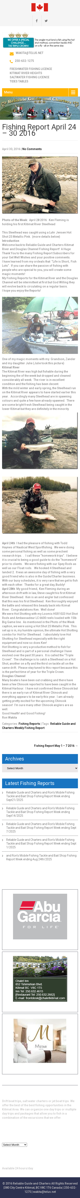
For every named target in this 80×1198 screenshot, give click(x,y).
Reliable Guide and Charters (32, 1183)
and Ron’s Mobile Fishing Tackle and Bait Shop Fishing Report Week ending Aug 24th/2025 (41, 857)
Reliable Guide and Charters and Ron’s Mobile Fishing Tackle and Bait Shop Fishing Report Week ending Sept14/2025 (40, 812)
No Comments (32, 149)
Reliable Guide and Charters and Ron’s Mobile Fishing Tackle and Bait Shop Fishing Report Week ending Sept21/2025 (40, 796)
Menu (8, 92)
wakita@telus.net (29, 53)
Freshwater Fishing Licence (31, 69)
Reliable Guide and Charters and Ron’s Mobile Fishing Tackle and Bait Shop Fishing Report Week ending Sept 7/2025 (41, 827)
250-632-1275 (24, 60)
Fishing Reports (29, 723)
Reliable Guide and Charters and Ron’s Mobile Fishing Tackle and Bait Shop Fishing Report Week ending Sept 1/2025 (41, 843)
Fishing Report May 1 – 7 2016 (56, 745)
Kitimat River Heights (26, 73)
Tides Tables (19, 81)
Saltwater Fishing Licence (29, 77)
